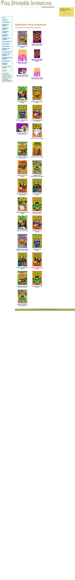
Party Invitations (5, 22)
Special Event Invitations (5, 32)
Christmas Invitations (7, 51)
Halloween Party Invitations (6, 49)
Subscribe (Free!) (66, 13)
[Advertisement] (20, 18)
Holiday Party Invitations (5, 28)
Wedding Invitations (6, 41)
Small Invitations (6, 43)
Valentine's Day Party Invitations (7, 58)
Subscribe (62, 8)
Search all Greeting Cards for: (6, 67)
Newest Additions (6, 60)
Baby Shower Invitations (5, 35)
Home (3, 17)
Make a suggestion (7, 80)
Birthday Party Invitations (5, 25)
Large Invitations (6, 46)
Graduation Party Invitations (6, 39)
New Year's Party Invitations (6, 54)
